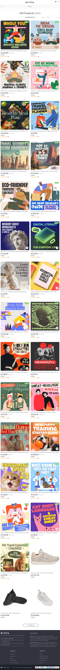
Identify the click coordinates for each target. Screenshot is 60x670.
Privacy (25, 667)
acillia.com (32, 636)
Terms (23, 667)
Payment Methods (44, 656)
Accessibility (30, 667)
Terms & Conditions (14, 662)
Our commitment (34, 642)
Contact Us (12, 656)
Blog (11, 658)
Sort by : (43, 17)
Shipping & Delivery (44, 658)
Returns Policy (43, 660)
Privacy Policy (13, 660)
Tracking (41, 662)
